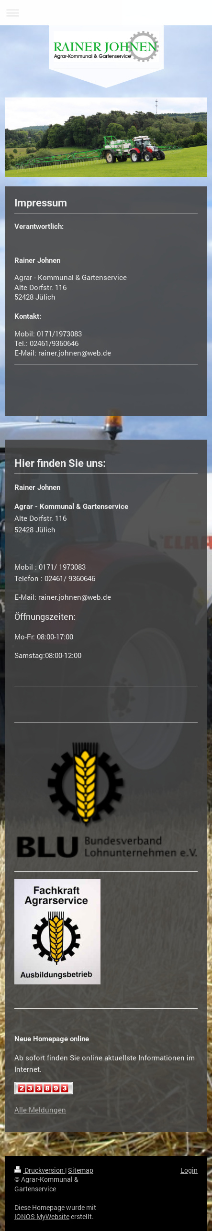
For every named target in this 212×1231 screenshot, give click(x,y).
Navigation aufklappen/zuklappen (106, 12)
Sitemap (80, 1170)
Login (189, 1170)
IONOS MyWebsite (41, 1216)
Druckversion (39, 1170)
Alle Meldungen (40, 1109)
